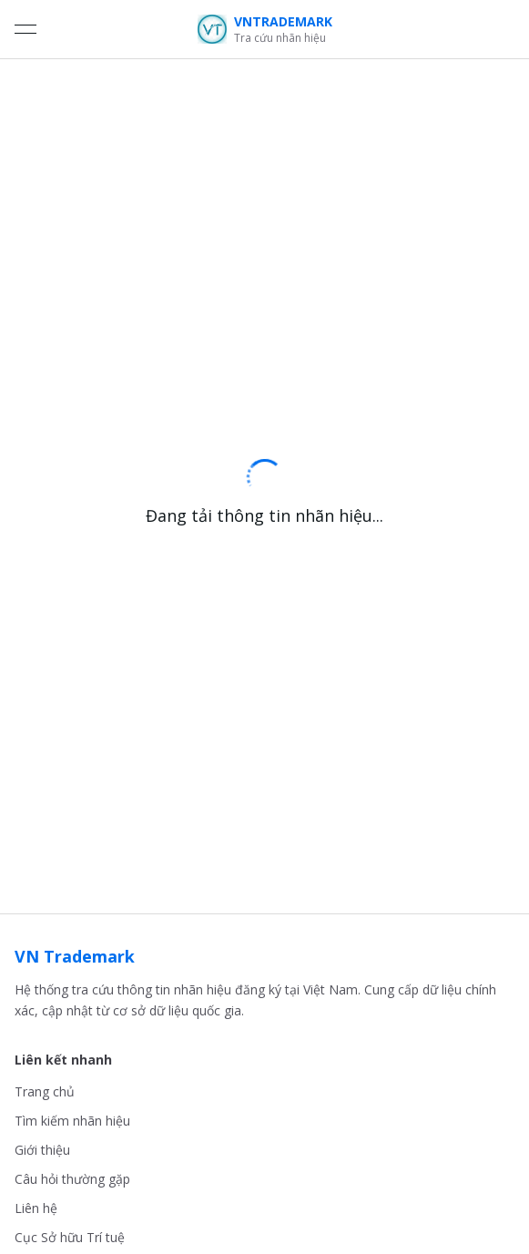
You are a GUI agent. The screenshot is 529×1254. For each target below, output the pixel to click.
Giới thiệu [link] (42, 1149)
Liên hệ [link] (36, 1208)
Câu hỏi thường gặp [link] (72, 1179)
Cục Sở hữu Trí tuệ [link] (70, 1237)
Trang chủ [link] (45, 1091)
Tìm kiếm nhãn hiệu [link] (72, 1120)
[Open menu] (25, 29)
